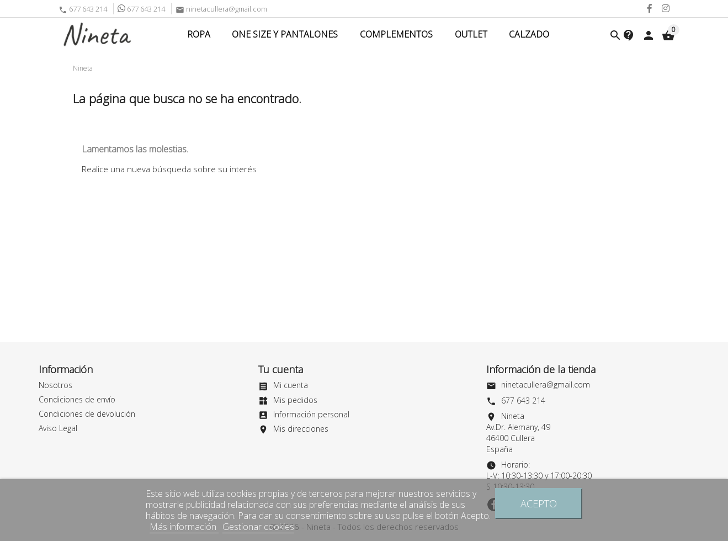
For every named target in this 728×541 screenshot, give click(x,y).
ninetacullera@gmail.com (221, 9)
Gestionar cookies (258, 527)
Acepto (538, 503)
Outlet (471, 34)
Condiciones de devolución (87, 414)
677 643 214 (83, 9)
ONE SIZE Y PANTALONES (285, 34)
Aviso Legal (58, 428)
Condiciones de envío (77, 399)
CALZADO (529, 34)
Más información (184, 527)
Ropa (198, 34)
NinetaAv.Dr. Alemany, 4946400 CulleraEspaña (518, 432)
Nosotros (55, 385)
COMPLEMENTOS (396, 34)
